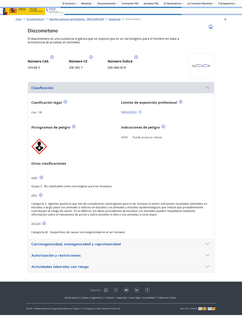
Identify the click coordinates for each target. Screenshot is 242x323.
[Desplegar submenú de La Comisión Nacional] (213, 18)
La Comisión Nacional (199, 18)
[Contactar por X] (116, 299)
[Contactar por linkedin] (137, 299)
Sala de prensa (71, 305)
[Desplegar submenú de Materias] (92, 18)
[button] (224, 27)
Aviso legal (135, 305)
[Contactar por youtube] (126, 299)
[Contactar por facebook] (147, 299)
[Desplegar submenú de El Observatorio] (182, 18)
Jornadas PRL (151, 18)
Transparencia (226, 18)
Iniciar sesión (228, 6)
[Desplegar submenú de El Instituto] (76, 18)
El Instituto (68, 18)
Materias (86, 18)
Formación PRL (130, 18)
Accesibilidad (149, 305)
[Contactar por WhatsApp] (106, 299)
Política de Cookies (167, 305)
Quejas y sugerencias (91, 305)
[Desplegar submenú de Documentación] (117, 18)
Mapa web (122, 305)
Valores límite (131, 120)
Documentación (106, 18)
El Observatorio (172, 18)
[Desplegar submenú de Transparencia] (235, 18)
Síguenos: (95, 298)
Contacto (109, 305)
